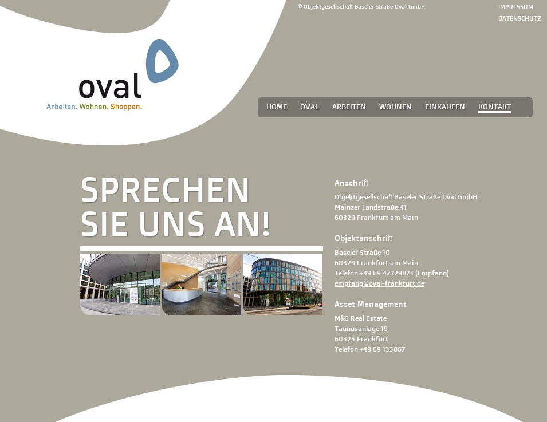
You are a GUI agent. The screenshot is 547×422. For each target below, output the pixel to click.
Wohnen (395, 106)
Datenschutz (519, 18)
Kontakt (494, 106)
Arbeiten (349, 106)
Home (276, 106)
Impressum (515, 7)
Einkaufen (445, 106)
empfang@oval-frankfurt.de (379, 283)
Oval (309, 106)
